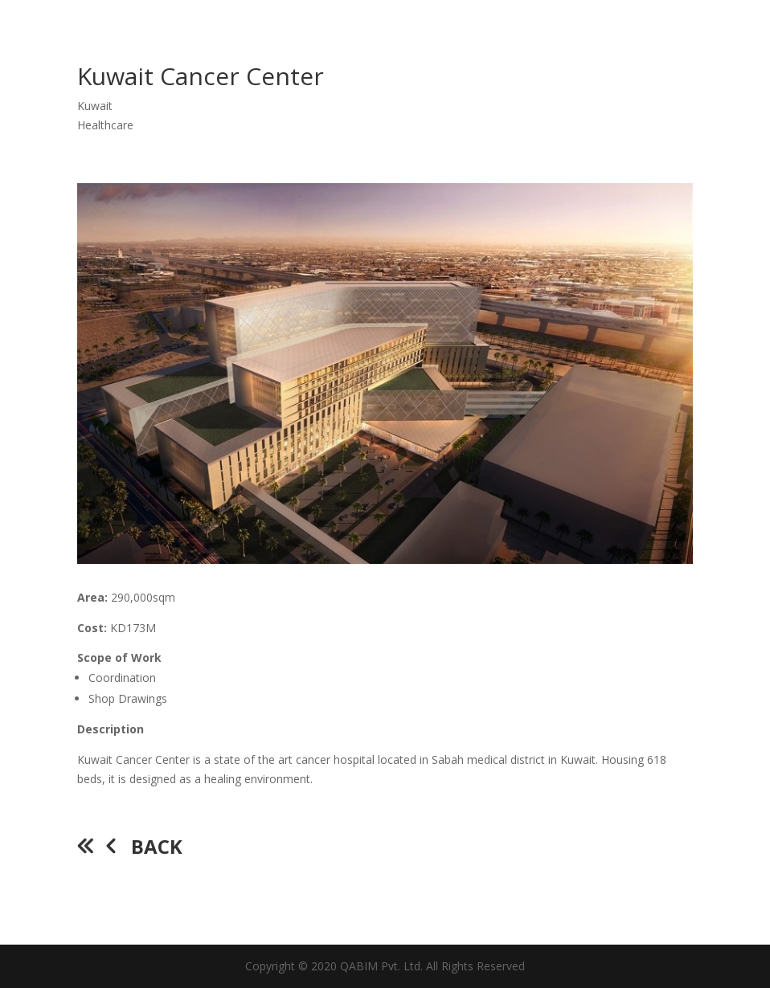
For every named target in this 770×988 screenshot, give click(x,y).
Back (156, 846)
